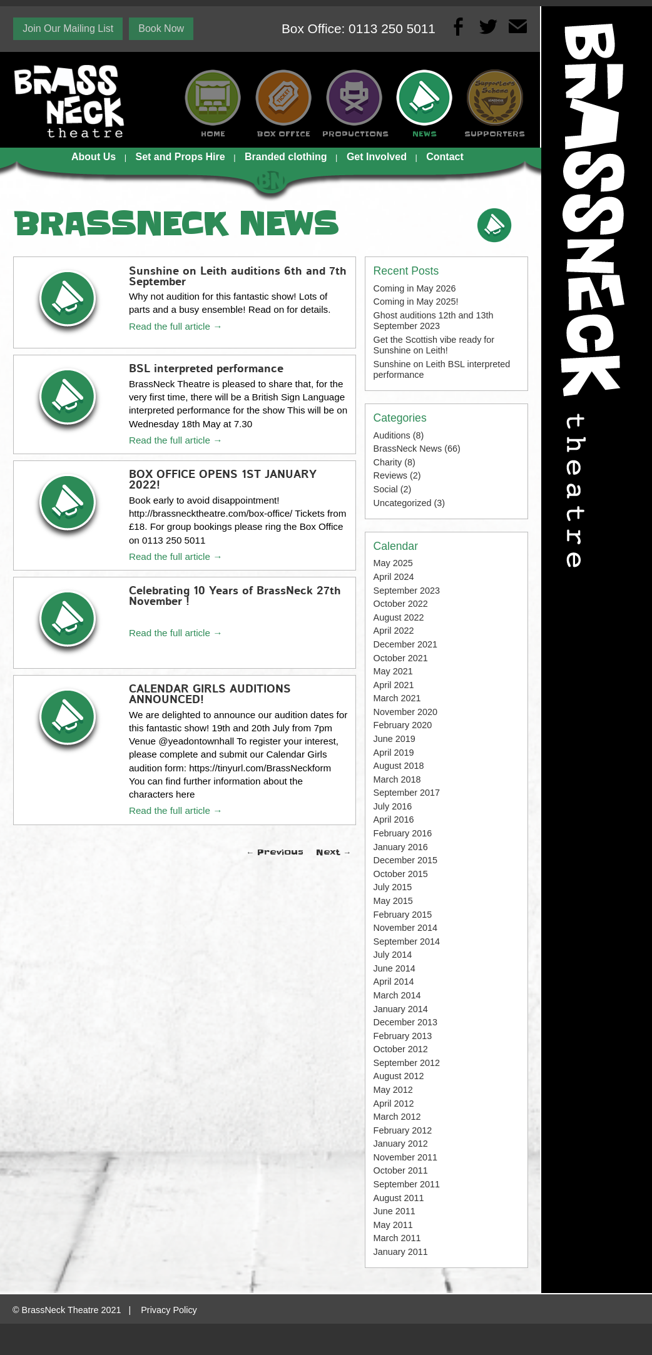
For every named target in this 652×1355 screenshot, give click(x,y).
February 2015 (403, 915)
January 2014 (401, 1009)
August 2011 (399, 1198)
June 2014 (394, 968)
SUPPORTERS (494, 134)
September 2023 (407, 591)
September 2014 (407, 941)
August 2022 (399, 617)
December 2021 (405, 644)
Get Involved (377, 156)
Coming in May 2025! (416, 302)
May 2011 (393, 1225)
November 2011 (405, 1157)
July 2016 (393, 806)
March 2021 (397, 698)
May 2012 (393, 1090)
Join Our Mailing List (68, 28)
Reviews (390, 475)
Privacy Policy (169, 1310)
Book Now (161, 28)
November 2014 (405, 928)
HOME (213, 134)
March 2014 (397, 995)
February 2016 (403, 833)
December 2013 (405, 1022)
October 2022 (401, 604)
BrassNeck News (408, 449)
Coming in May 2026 (415, 288)
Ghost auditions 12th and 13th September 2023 (434, 320)
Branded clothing (286, 156)
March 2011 (397, 1238)
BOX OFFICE (283, 134)
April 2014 (394, 982)
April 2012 (394, 1104)
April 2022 (394, 631)
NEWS (424, 134)
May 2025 (393, 563)
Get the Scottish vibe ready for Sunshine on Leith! (434, 345)
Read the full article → (175, 326)
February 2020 (403, 725)
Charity (388, 462)
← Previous (274, 852)
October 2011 (401, 1170)
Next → (333, 852)
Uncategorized (403, 503)
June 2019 (394, 739)
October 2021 (401, 658)
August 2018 (399, 766)
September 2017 (407, 793)
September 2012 (407, 1063)
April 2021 (394, 685)
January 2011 (401, 1252)
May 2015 (393, 901)
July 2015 (393, 887)
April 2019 (394, 753)
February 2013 (403, 1036)
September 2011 (407, 1184)
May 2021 (393, 671)
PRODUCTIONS (354, 134)
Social (386, 489)
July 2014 (393, 955)
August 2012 (399, 1076)
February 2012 (403, 1130)
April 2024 (394, 577)
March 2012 (397, 1117)
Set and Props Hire (180, 156)
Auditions (392, 435)
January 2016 (401, 847)
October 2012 (401, 1049)
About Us (93, 156)
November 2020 (405, 712)
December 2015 (405, 860)
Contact (445, 156)
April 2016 (394, 820)
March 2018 (397, 779)
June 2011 (394, 1211)
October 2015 (401, 874)
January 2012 (401, 1144)
